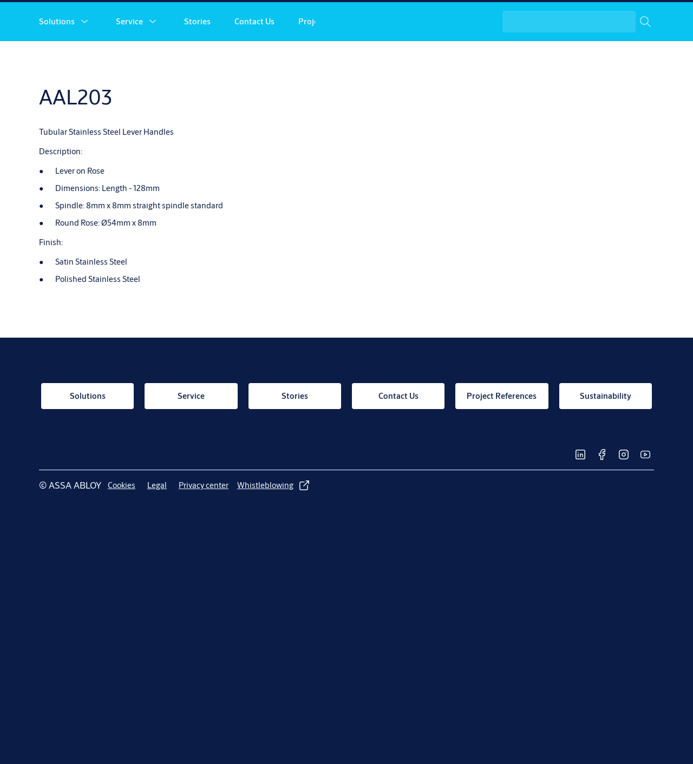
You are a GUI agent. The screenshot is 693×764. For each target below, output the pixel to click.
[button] (84, 58)
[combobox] (578, 58)
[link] (486, 19)
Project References (333, 58)
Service (129, 58)
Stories (197, 58)
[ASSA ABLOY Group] (609, 19)
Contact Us (254, 58)
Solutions (57, 58)
